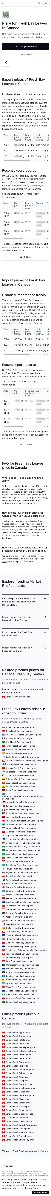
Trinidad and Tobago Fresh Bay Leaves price (26, 950)
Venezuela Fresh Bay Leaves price (22, 998)
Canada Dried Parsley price (18, 1110)
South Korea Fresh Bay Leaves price (22, 757)
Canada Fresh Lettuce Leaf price (21, 1051)
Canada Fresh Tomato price (18, 1036)
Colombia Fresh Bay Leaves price (21, 779)
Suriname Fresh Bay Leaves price (21, 943)
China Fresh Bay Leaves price (19, 906)
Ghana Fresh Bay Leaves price (20, 987)
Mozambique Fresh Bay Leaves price (23, 843)
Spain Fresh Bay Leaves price (19, 731)
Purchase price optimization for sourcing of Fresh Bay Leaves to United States (18, 601)
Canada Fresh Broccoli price (19, 1136)
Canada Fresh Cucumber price (20, 1069)
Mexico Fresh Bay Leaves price (21, 764)
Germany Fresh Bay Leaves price (21, 898)
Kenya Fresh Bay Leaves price (19, 790)
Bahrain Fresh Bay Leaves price (20, 806)
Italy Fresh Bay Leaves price (19, 809)
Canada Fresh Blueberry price (19, 1114)
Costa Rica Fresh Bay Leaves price (22, 935)
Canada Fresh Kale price (17, 1077)
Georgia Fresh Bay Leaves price (20, 887)
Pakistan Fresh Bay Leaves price (21, 880)
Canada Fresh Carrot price (18, 1062)
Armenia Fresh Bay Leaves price (21, 968)
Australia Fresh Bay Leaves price (21, 749)
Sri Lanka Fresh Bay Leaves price (21, 913)
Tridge (5, 1151)
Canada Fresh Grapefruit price (20, 1095)
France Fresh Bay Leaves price (20, 738)
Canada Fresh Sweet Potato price (21, 1125)
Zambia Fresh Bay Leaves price (20, 1002)
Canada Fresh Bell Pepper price (20, 1047)
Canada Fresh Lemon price (18, 1103)
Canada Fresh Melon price (18, 1128)
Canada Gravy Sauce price (18, 697)
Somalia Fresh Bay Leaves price (20, 891)
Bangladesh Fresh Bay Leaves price (22, 850)
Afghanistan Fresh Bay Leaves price (22, 965)
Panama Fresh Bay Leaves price (20, 920)
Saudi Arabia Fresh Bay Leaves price (23, 846)
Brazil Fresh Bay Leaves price (19, 742)
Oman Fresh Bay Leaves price (19, 857)
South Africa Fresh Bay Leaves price (23, 813)
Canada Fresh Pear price (17, 1066)
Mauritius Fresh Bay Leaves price (21, 991)
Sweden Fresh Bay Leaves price (20, 976)
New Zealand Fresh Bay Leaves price (23, 902)
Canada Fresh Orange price (18, 1055)
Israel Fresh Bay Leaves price (19, 957)
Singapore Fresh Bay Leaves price (21, 772)
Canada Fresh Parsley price (18, 1106)
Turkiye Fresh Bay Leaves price (20, 746)
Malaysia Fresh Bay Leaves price (22, 802)
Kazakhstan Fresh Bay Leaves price (22, 865)
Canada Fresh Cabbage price (19, 1073)
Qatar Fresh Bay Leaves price (19, 924)
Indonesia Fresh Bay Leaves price (21, 828)
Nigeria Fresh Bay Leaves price (20, 994)
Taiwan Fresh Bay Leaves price (20, 869)
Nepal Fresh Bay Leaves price (19, 835)
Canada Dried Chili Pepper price (20, 1088)
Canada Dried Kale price (17, 1080)
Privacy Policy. (31, 1188)
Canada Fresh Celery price (18, 1117)
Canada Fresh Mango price (18, 1092)
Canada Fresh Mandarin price (19, 1132)
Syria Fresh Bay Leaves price (19, 961)
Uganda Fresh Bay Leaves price (20, 783)
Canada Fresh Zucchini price (19, 1121)
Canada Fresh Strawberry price (20, 1140)
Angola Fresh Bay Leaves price (20, 972)
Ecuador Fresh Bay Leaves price (20, 786)
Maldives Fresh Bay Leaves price (21, 832)
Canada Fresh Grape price (18, 1058)
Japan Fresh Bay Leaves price (19, 917)
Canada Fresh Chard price (18, 1099)
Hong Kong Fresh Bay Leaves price (22, 954)
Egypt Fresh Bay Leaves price (19, 861)
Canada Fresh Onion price (18, 1043)
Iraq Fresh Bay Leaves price (18, 817)
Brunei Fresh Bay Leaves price (20, 979)
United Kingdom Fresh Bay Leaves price (24, 821)
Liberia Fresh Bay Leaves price (20, 939)
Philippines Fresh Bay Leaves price (22, 839)
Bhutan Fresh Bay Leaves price (20, 928)
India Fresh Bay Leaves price (19, 753)
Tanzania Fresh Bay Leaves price (21, 824)
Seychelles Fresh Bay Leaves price (22, 872)
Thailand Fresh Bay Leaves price (21, 946)
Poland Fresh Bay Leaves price (20, 727)
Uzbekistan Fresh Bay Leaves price (22, 854)
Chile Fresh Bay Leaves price (19, 931)
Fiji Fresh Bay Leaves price (18, 983)
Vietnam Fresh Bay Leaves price (21, 768)
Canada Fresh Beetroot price (19, 1084)
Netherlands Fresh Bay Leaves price (22, 909)
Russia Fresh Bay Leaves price (20, 876)
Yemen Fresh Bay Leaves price (20, 895)
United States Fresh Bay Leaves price (23, 735)
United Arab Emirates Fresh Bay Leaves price (27, 760)
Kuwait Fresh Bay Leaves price (20, 775)
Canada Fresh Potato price (18, 1040)
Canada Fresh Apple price (18, 1032)
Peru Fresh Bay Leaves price (19, 883)
